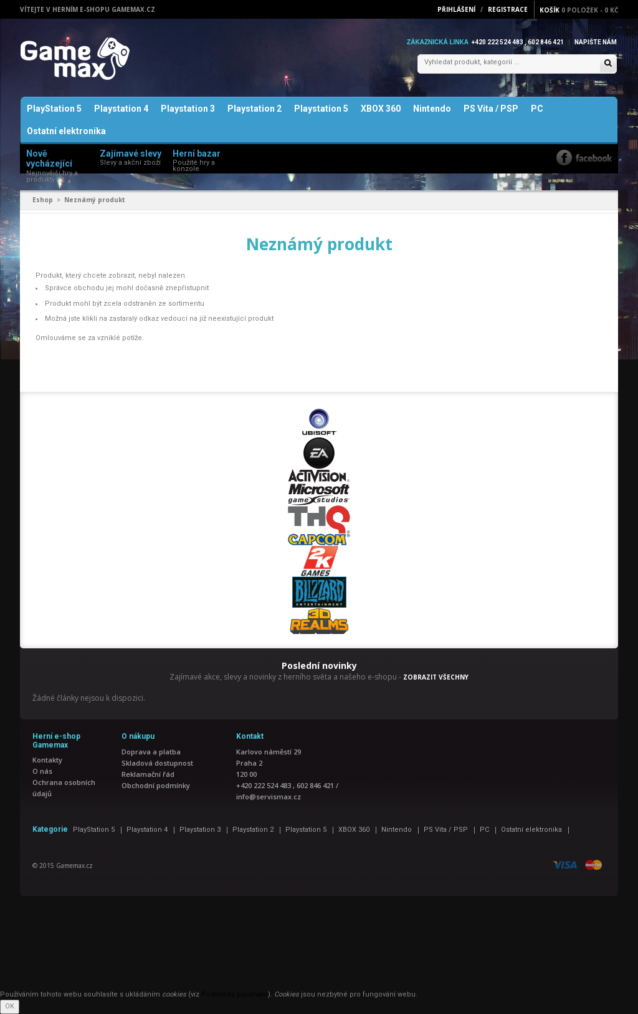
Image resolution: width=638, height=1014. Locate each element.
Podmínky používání (234, 994)
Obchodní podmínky (155, 785)
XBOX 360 (381, 109)
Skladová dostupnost (157, 763)
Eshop (42, 199)
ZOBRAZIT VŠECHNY (436, 677)
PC (537, 109)
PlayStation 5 (54, 109)
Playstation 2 (254, 109)
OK (9, 1006)
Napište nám (595, 42)
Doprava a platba (151, 751)
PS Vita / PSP (491, 109)
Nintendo (432, 109)
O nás (42, 771)
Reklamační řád (147, 774)
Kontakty (47, 759)
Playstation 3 (188, 109)
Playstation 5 (321, 109)
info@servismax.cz (268, 796)
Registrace (508, 9)
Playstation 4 (121, 109)
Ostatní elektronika (66, 131)
